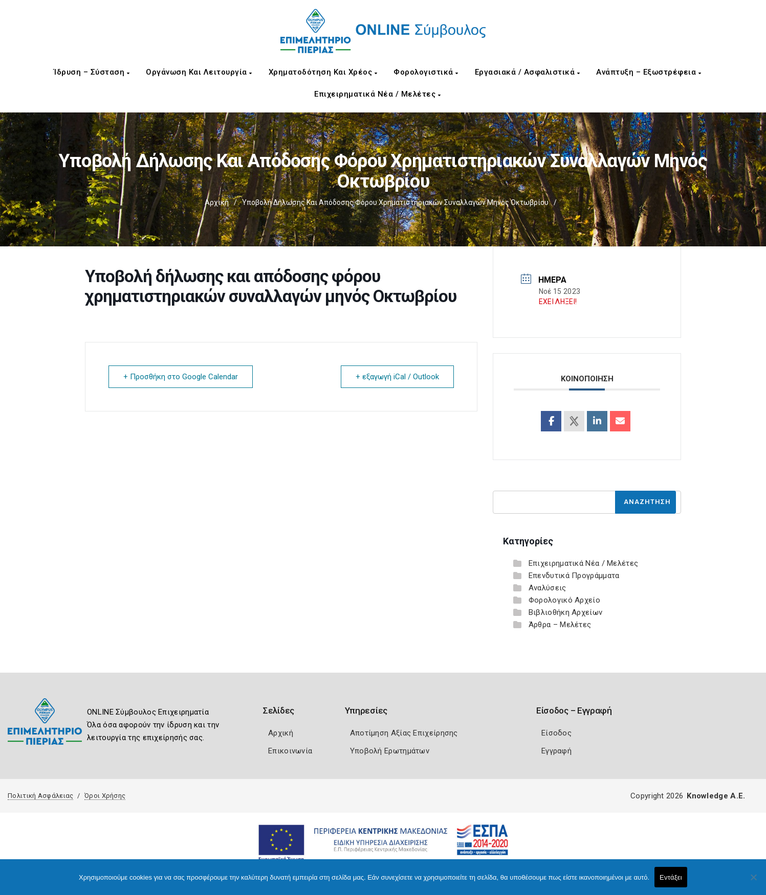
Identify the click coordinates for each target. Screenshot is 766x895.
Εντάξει (671, 877)
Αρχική (217, 202)
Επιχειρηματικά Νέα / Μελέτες (377, 94)
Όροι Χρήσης (104, 795)
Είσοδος (556, 733)
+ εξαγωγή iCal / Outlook (397, 376)
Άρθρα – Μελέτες (560, 624)
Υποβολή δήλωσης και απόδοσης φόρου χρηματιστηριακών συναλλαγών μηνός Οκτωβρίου (395, 202)
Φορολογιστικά (425, 72)
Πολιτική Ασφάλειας (40, 795)
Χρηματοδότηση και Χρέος (323, 72)
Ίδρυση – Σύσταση (91, 72)
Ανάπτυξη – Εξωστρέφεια (648, 72)
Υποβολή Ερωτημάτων (389, 750)
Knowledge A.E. (716, 795)
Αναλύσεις (547, 587)
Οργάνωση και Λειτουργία (199, 72)
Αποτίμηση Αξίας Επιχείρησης (404, 733)
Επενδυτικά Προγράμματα (574, 575)
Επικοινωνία (290, 750)
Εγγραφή (556, 750)
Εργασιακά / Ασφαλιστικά (527, 72)
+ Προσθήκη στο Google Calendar (180, 376)
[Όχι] (753, 882)
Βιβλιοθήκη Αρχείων (565, 612)
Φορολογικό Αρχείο (564, 600)
